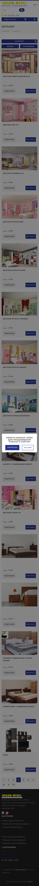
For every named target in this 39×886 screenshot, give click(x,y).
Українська (12, 447)
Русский (28, 447)
